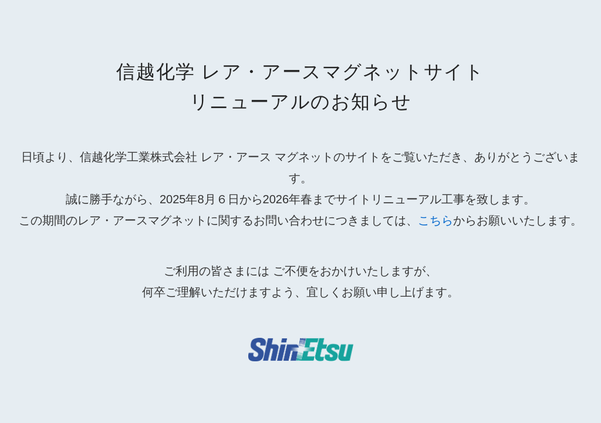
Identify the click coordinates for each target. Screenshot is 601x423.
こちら (435, 220)
